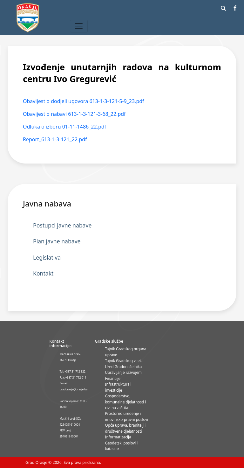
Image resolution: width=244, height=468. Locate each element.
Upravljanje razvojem (123, 372)
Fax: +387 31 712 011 (72, 378)
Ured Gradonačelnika (123, 366)
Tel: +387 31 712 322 (72, 372)
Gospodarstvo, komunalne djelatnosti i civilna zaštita (125, 401)
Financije (112, 378)
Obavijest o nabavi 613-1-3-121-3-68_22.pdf (74, 113)
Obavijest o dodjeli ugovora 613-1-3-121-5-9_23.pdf (83, 101)
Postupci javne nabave (62, 225)
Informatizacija (118, 436)
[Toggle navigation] (79, 26)
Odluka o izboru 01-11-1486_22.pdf (64, 126)
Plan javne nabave (57, 241)
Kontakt (43, 273)
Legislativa (47, 257)
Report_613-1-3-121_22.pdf (55, 139)
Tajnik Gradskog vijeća (124, 360)
